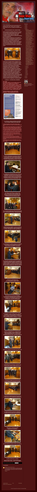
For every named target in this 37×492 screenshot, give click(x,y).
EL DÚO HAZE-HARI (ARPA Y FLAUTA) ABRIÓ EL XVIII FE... (29, 45)
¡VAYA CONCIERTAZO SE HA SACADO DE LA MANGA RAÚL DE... (29, 43)
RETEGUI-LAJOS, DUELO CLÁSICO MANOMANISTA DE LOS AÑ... (29, 48)
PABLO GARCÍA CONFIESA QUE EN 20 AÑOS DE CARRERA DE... (29, 30)
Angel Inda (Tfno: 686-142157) (28, 83)
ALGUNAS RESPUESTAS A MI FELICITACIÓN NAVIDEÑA (28, 42)
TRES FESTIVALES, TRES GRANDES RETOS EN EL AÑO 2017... (29, 64)
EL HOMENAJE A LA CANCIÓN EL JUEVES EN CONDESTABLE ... (29, 37)
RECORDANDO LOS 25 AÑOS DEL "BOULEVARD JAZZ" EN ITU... (29, 35)
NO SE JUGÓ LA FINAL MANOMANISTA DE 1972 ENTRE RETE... (29, 46)
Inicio (13, 483)
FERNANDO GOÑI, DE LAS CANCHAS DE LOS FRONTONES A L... (29, 54)
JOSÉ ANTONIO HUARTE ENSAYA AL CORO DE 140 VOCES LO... (29, 55)
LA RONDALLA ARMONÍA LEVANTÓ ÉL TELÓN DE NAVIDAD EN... (29, 39)
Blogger (25, 488)
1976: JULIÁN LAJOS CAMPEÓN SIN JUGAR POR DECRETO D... (29, 40)
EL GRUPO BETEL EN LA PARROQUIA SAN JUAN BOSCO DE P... (29, 36)
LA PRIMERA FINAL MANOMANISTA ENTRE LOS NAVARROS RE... (29, 49)
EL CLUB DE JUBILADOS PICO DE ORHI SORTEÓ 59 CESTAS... (29, 57)
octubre (26, 66)
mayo (26, 71)
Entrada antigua (20, 483)
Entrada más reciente (5, 483)
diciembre (27, 29)
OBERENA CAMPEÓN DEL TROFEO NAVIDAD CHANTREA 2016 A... (29, 33)
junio (26, 70)
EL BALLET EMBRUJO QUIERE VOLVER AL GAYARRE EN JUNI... (29, 60)
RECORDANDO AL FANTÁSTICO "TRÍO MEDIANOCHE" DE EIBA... (29, 58)
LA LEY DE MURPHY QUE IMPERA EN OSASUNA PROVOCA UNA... (29, 62)
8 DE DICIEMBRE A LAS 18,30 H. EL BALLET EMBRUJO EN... (29, 61)
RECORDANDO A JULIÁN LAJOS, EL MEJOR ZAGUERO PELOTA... (29, 52)
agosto (26, 68)
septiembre (27, 67)
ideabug (19, 488)
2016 (25, 28)
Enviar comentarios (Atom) (8, 484)
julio (26, 69)
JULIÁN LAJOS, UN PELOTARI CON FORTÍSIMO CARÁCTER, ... (29, 51)
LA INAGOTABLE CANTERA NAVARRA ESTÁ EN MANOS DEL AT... (29, 32)
